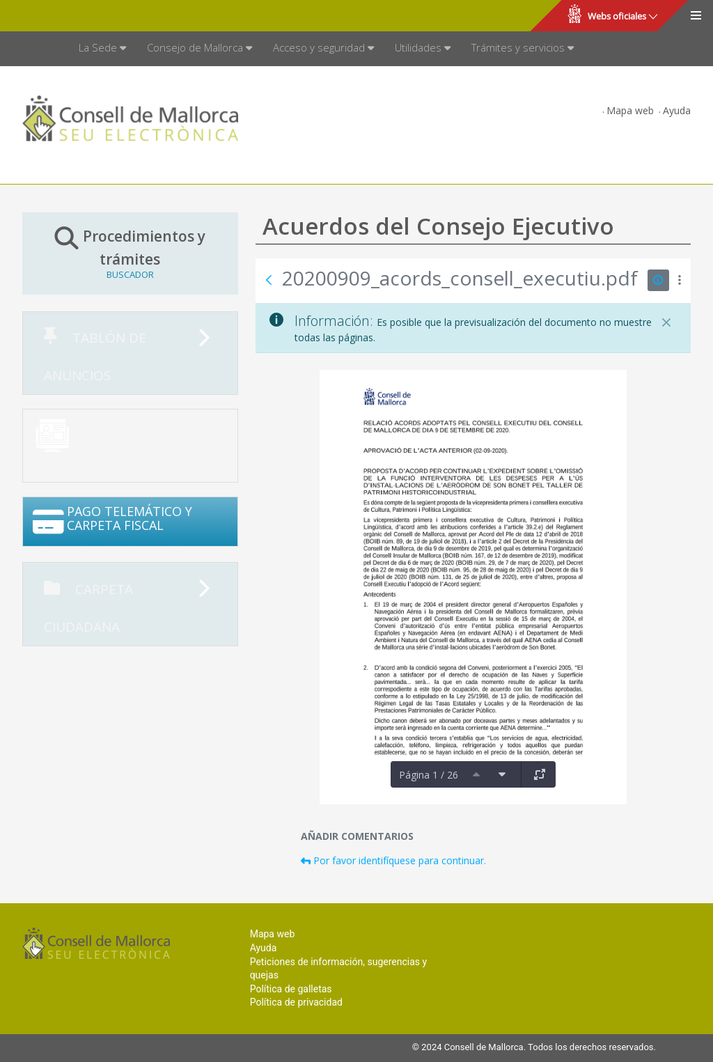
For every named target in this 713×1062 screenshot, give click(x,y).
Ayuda (677, 110)
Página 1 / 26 (428, 774)
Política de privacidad (296, 1002)
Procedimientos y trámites (130, 253)
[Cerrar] (666, 322)
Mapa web (630, 110)
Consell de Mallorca (58, 16)
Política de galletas (291, 988)
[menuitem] (102, 48)
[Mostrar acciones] (680, 280)
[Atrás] (269, 280)
